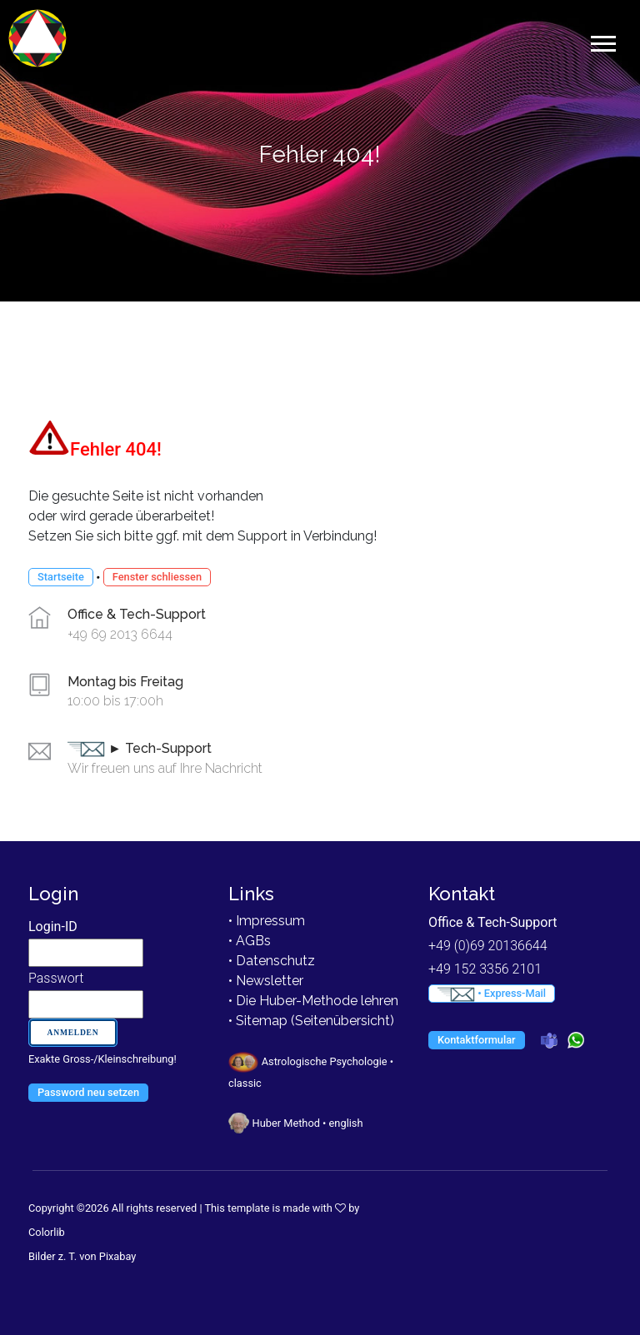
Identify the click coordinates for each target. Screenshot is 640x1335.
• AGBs (249, 941)
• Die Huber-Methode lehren (313, 1001)
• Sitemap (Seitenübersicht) (311, 1021)
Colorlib (46, 1232)
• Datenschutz (271, 961)
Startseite (61, 576)
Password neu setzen (88, 1092)
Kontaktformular (477, 1040)
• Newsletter (265, 981)
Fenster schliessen (157, 576)
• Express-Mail (492, 994)
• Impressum (266, 921)
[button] (602, 40)
